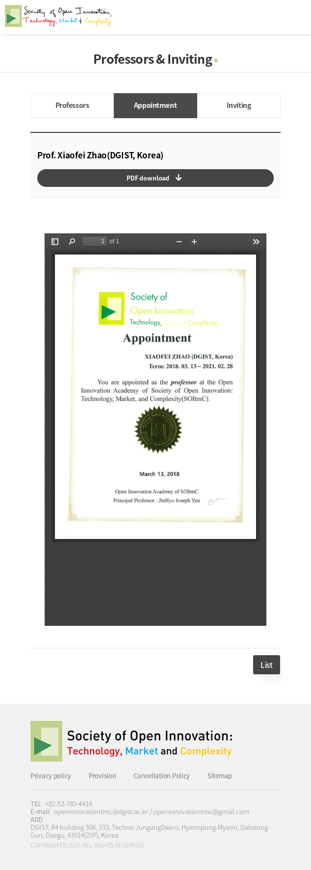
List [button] (266, 664)
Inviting (239, 105)
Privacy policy (50, 775)
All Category (294, 17)
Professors (72, 105)
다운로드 (155, 178)
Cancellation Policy (161, 775)
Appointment (155, 105)
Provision (102, 775)
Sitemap (219, 775)
